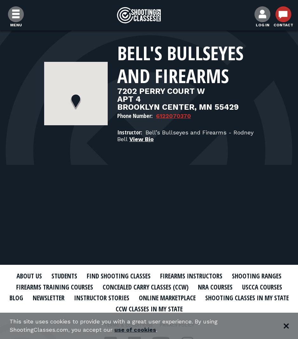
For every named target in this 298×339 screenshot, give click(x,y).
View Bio (141, 139)
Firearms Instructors (192, 275)
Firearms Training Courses (53, 287)
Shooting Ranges (259, 275)
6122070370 (173, 116)
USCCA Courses (264, 287)
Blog (61, 297)
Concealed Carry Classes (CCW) (146, 287)
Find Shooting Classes (118, 275)
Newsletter (94, 297)
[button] (75, 102)
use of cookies (136, 330)
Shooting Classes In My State (109, 308)
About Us (27, 275)
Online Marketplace (215, 297)
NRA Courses (216, 287)
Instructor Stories (148, 297)
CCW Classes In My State (196, 308)
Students (63, 275)
